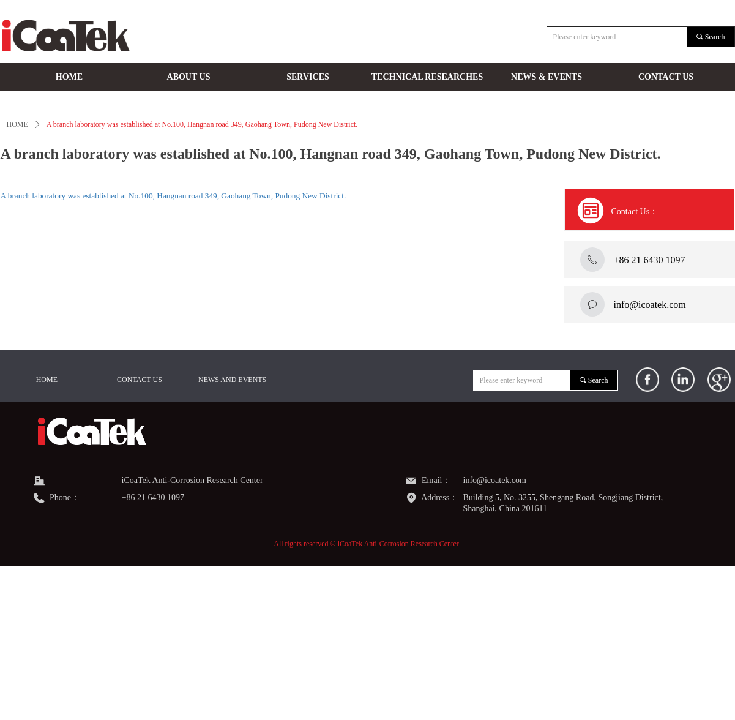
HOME (69, 76)
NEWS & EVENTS (546, 76)
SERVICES (307, 76)
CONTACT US (665, 76)
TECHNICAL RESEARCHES (427, 76)
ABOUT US (189, 76)
